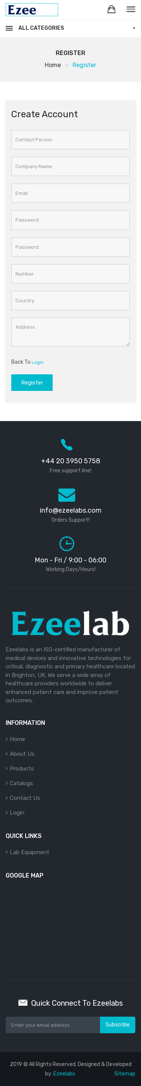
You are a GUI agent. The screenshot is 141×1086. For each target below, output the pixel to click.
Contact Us (25, 798)
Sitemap (124, 1074)
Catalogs (21, 783)
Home (53, 65)
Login (38, 362)
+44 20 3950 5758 (70, 461)
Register (32, 382)
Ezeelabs (64, 1074)
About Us (22, 754)
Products (22, 768)
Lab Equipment (29, 852)
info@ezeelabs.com (71, 510)
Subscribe (118, 1025)
